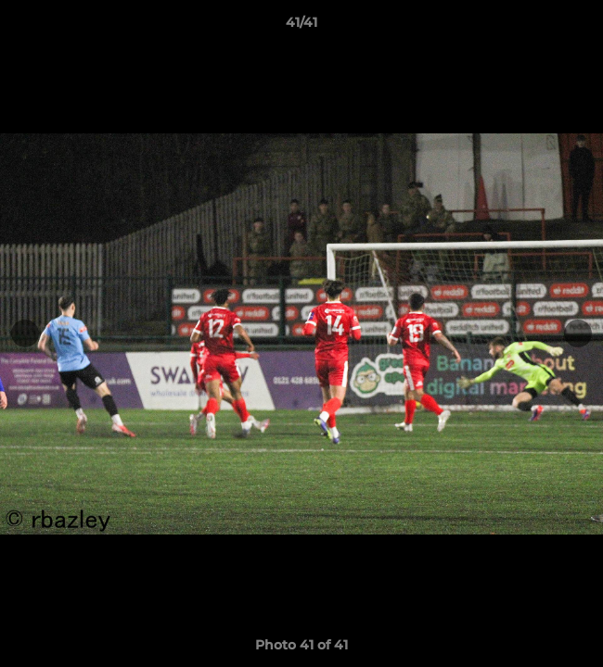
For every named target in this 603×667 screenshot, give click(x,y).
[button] (581, 27)
